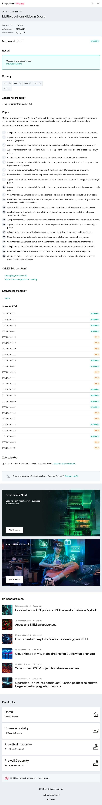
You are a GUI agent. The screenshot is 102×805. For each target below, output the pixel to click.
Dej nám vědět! (71, 476)
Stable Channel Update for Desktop (21, 279)
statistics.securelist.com (64, 463)
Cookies (51, 799)
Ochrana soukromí (51, 795)
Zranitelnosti (16, 12)
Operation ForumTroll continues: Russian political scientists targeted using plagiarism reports (56, 684)
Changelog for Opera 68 (16, 275)
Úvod (4, 12)
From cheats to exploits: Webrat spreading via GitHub (52, 639)
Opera (7, 298)
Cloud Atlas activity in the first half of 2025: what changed (55, 654)
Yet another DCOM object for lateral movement (47, 668)
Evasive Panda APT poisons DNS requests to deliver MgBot (55, 610)
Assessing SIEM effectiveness (35, 624)
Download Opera (14, 64)
